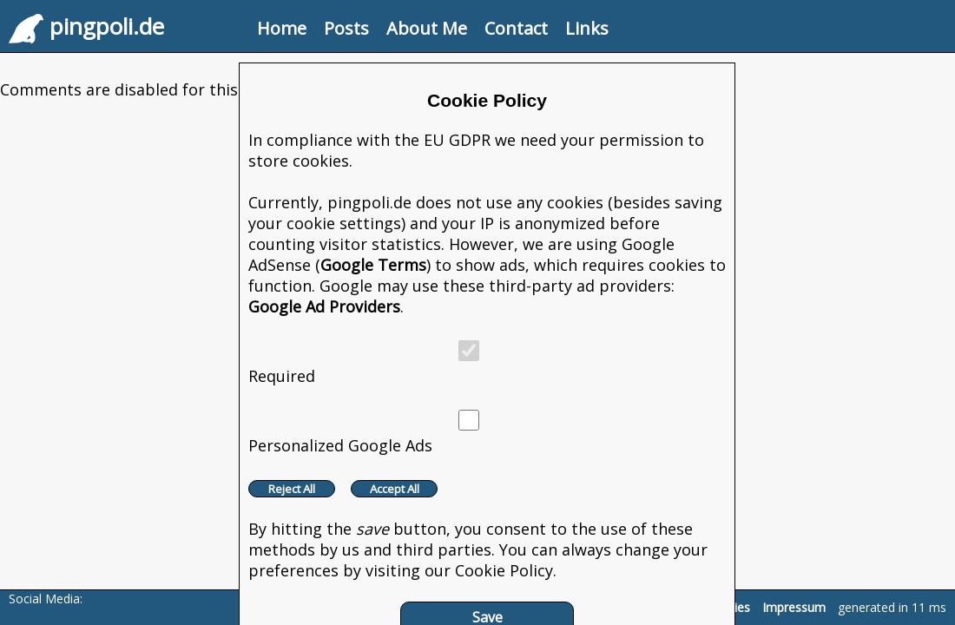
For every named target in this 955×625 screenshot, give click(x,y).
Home (281, 28)
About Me (426, 28)
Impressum (794, 607)
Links (587, 28)
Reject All (291, 489)
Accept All (394, 489)
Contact (516, 28)
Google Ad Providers (324, 306)
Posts (346, 28)
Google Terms (373, 264)
